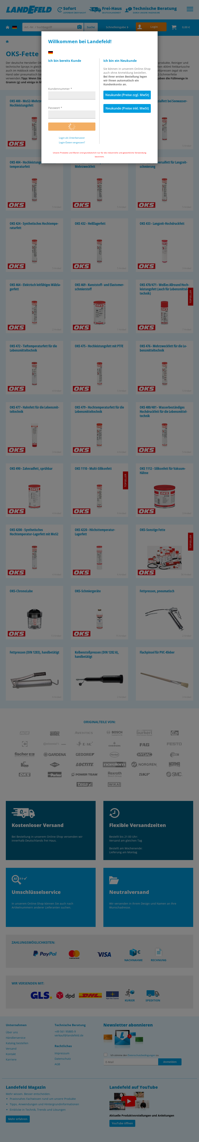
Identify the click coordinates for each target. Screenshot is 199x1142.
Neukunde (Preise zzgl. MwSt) (127, 95)
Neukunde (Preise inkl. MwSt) (127, 108)
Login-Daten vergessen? (72, 142)
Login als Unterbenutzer (72, 138)
